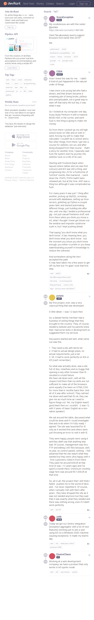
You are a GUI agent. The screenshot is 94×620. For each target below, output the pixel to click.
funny (60, 57)
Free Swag (9, 164)
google (53, 61)
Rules (24, 155)
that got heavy (55, 301)
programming (29, 84)
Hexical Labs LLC (26, 177)
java (16, 84)
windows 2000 (55, 587)
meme (52, 57)
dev (16, 87)
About (7, 155)
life (25, 91)
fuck (7, 84)
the (21, 87)
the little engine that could (60, 293)
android (9, 87)
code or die (68, 301)
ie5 (73, 53)
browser (68, 57)
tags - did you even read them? (62, 305)
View (34, 101)
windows (27, 80)
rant (51, 289)
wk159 (58, 548)
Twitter (25, 173)
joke (30, 91)
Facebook (26, 170)
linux (13, 80)
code (52, 65)
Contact (8, 170)
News (7, 158)
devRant (8, 177)
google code (67, 61)
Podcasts (26, 167)
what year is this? (67, 583)
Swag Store (10, 161)
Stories (40, 3)
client (64, 49)
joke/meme (54, 49)
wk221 (58, 289)
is (26, 87)
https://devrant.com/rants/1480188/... (67, 30)
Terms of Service (26, 180)
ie (59, 61)
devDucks (9, 167)
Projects (26, 158)
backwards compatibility (60, 53)
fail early (53, 297)
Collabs (50, 3)
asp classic (65, 612)
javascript (10, 91)
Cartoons (26, 164)
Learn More (12, 68)
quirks (74, 612)
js (17, 91)
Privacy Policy (11, 180)
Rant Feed (28, 3)
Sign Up (83, 3)
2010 (76, 57)
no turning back (65, 297)
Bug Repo (26, 161)
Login (72, 3)
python (8, 95)
